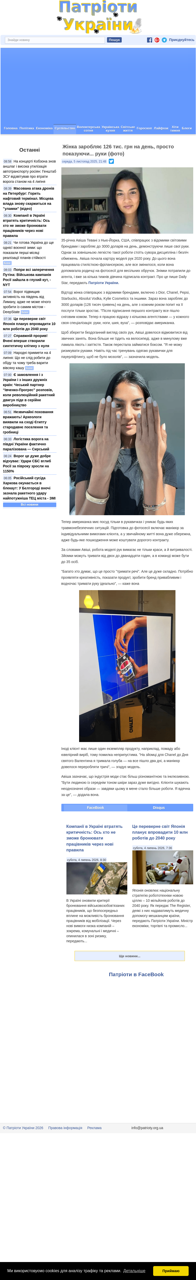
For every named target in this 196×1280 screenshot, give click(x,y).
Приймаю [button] (171, 1271)
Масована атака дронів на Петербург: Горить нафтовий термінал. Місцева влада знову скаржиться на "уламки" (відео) (28, 216)
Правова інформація (65, 1146)
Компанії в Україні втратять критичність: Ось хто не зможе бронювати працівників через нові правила (26, 243)
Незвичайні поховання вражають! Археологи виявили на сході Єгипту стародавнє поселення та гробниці (28, 440)
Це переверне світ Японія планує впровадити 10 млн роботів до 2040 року (29, 342)
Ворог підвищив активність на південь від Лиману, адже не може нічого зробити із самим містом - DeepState (27, 320)
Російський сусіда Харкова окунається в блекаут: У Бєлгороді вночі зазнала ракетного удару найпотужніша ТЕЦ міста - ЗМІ (29, 506)
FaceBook (95, 826)
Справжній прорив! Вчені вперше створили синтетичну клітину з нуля (26, 359)
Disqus (159, 826)
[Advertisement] (98, 104)
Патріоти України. (103, 301)
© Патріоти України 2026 (23, 1146)
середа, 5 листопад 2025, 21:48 (84, 179)
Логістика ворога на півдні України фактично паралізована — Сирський (26, 462)
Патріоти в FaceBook (136, 992)
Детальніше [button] (134, 1271)
